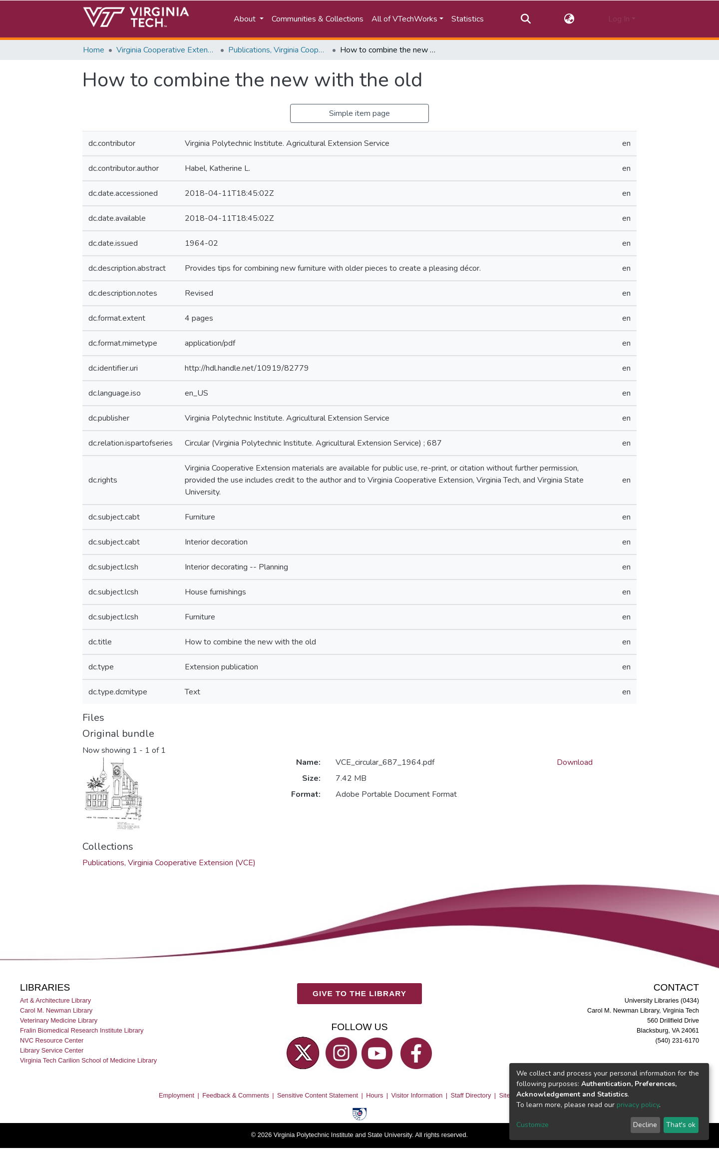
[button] (569, 19)
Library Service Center (51, 1050)
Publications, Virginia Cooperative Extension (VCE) (278, 49)
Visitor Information (417, 1095)
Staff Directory (471, 1095)
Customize (532, 1125)
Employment (176, 1095)
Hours (374, 1095)
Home (93, 49)
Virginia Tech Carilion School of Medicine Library (88, 1060)
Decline (645, 1125)
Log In (619, 18)
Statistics (467, 18)
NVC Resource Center (51, 1040)
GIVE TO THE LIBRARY (359, 993)
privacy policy (638, 1105)
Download (575, 762)
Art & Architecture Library (55, 1000)
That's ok (681, 1125)
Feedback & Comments (235, 1095)
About (246, 18)
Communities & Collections (317, 18)
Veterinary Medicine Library (58, 1020)
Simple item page (359, 113)
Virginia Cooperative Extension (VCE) (166, 49)
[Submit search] (525, 19)
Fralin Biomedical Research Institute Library (82, 1030)
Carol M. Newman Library (56, 1010)
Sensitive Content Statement (317, 1095)
